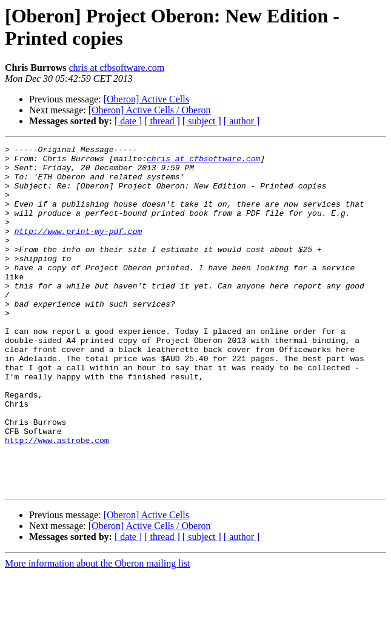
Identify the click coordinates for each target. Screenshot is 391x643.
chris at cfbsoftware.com (117, 67)
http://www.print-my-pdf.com (78, 249)
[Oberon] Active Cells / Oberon (150, 110)
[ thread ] (162, 121)
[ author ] (242, 121)
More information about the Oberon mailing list (97, 632)
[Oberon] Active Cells (146, 99)
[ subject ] (201, 121)
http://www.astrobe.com (57, 500)
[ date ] (128, 121)
